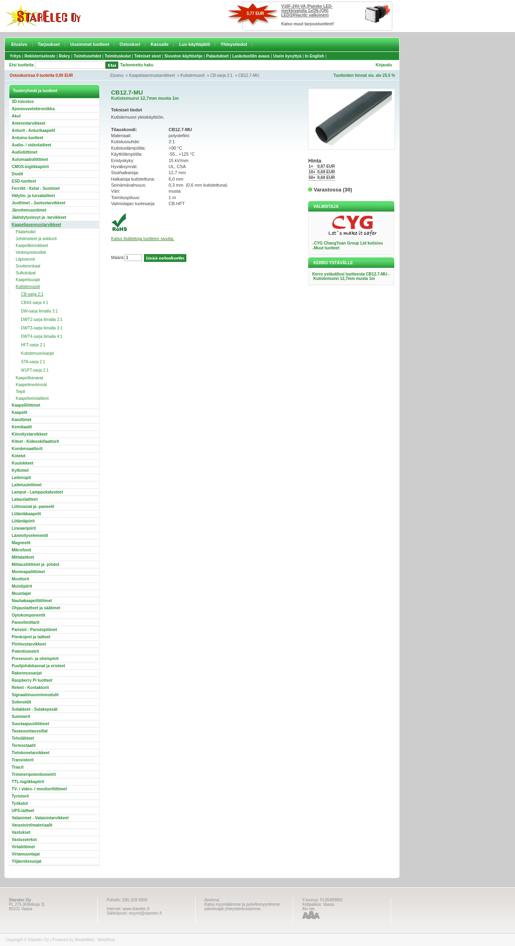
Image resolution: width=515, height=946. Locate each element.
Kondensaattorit (27, 448)
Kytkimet (20, 470)
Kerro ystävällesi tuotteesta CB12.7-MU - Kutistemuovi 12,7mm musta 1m (350, 276)
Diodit (17, 174)
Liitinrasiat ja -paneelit (33, 506)
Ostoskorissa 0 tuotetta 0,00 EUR (41, 75)
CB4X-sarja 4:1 (34, 302)
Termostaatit (23, 745)
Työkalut (20, 803)
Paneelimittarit (25, 622)
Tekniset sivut (147, 56)
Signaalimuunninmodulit (35, 695)
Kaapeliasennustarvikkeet (152, 75)
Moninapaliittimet (28, 572)
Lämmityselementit (30, 535)
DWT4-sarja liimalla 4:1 (41, 336)
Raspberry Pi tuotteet (32, 680)
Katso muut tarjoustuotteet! (307, 24)
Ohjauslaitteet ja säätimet (36, 608)
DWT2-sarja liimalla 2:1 (41, 319)
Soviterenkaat (28, 266)
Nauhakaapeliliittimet (32, 600)
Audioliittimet (24, 152)
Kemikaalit (22, 427)
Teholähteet (23, 738)
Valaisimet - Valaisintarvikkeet (40, 818)
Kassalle (159, 44)
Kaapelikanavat (29, 378)
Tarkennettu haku (137, 65)
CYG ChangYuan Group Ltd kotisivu (348, 243)
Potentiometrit (25, 651)
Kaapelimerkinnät (31, 385)
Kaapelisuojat (28, 280)
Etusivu (19, 44)
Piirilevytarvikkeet (29, 644)
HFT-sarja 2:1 (33, 345)
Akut (16, 116)
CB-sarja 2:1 (221, 75)
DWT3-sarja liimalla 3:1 (41, 328)
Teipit (20, 391)
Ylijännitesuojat (26, 861)
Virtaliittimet (23, 847)
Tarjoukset (49, 44)
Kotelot (18, 456)
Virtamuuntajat (26, 854)
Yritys (15, 56)
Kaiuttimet (21, 419)
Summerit (21, 716)
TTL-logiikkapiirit (28, 781)
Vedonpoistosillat (31, 252)
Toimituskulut (118, 56)
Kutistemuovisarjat (37, 353)
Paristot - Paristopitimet (34, 629)
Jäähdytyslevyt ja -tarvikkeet (39, 217)
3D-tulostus (23, 101)
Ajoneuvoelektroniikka (33, 109)
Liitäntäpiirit (23, 521)
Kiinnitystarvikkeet (29, 434)
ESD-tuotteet (24, 181)
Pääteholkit (25, 232)
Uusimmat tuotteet (89, 44)
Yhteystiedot (233, 44)
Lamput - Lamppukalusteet (37, 492)
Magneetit (21, 543)
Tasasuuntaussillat (29, 731)
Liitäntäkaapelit (26, 514)
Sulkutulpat (25, 273)
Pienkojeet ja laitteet (31, 637)
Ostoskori (129, 44)
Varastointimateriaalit (32, 825)
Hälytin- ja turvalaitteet (33, 195)
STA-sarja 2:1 (33, 362)
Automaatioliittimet (30, 159)
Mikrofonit (21, 550)
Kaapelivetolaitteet (32, 398)
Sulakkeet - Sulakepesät (35, 709)
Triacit (17, 767)
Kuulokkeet (22, 463)
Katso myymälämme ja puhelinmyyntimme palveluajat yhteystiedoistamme (242, 906)
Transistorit (22, 760)
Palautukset (217, 56)
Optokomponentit (28, 615)
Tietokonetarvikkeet (30, 753)
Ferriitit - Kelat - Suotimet (36, 188)
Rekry (64, 56)
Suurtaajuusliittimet (30, 724)
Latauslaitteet (24, 499)
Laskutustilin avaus (251, 56)
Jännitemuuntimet (29, 210)
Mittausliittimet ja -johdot (35, 564)
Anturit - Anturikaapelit (33, 130)
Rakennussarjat (26, 673)
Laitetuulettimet (26, 485)
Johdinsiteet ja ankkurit (36, 238)
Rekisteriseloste (40, 56)
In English (314, 56)
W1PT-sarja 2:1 (35, 370)
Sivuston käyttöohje (183, 56)
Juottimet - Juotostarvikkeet (38, 203)
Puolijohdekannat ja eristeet (38, 666)
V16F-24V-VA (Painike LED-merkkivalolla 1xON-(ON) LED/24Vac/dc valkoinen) (307, 10)
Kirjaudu (383, 65)
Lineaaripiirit (24, 528)
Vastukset (21, 832)
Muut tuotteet (326, 248)
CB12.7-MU (248, 75)
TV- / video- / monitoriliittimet (39, 789)
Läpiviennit (25, 259)
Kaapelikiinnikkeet (32, 245)
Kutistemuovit (193, 75)
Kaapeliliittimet (26, 405)
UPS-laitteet (23, 810)
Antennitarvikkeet (28, 123)
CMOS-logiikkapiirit (30, 167)
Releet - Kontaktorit (30, 687)
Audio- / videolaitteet (31, 145)
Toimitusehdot (87, 56)
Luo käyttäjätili (194, 44)
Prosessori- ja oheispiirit (35, 658)
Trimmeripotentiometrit (34, 774)
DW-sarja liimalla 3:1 (39, 311)
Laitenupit (21, 477)
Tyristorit (20, 796)
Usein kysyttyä (287, 56)
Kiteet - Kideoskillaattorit (35, 441)
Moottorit (20, 579)
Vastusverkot (24, 839)
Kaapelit (19, 412)
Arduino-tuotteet (27, 138)
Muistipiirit (22, 586)
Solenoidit (21, 702)
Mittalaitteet (23, 557)
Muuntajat (21, 593)
